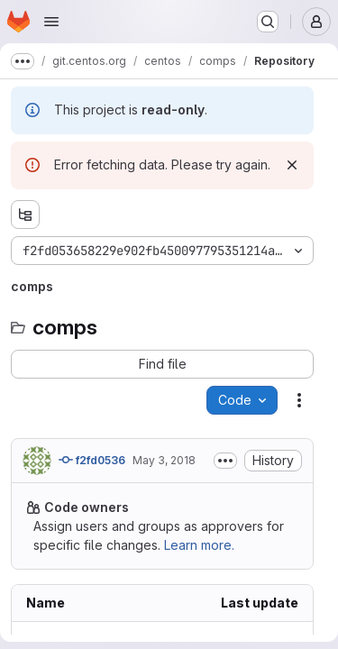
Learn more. (199, 545)
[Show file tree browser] (25, 214)
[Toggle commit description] (225, 460)
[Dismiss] (292, 165)
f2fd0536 (92, 459)
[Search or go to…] (268, 21)
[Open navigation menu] (51, 21)
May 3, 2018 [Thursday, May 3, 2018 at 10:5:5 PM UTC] (164, 460)
